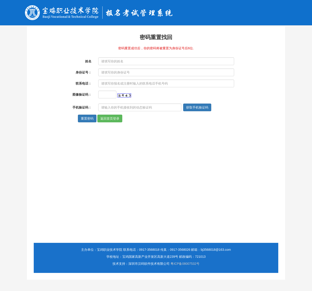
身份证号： (83, 72)
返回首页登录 (109, 118)
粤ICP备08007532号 (184, 263)
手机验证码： (81, 107)
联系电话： (83, 83)
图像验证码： (81, 94)
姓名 (88, 61)
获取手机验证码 (197, 107)
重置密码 (87, 118)
